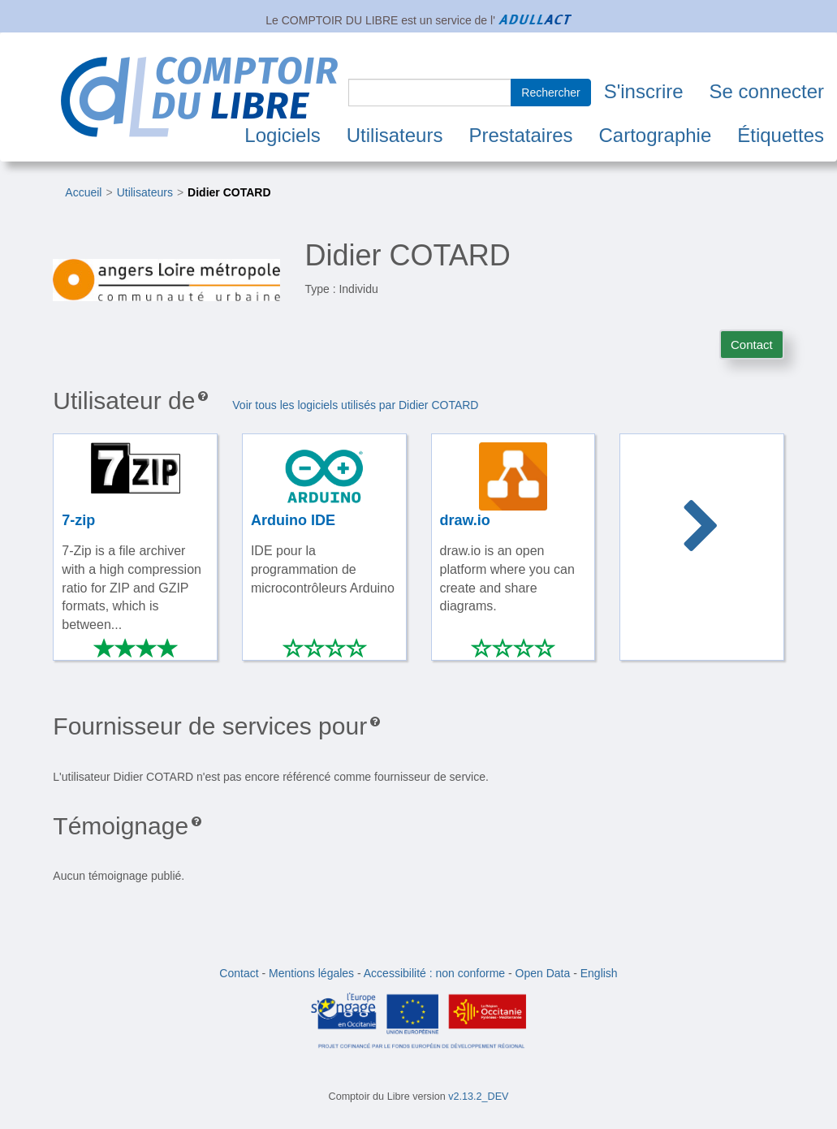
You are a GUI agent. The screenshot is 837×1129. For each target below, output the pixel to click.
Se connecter (767, 91)
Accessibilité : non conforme (434, 973)
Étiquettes (780, 135)
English (599, 973)
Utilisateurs (395, 135)
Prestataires (520, 135)
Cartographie (655, 135)
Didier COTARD (229, 192)
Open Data (543, 973)
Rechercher (550, 92)
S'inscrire (644, 91)
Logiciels (282, 135)
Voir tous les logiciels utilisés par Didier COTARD (355, 405)
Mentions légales (311, 973)
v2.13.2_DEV (478, 1096)
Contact (752, 344)
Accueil (83, 192)
